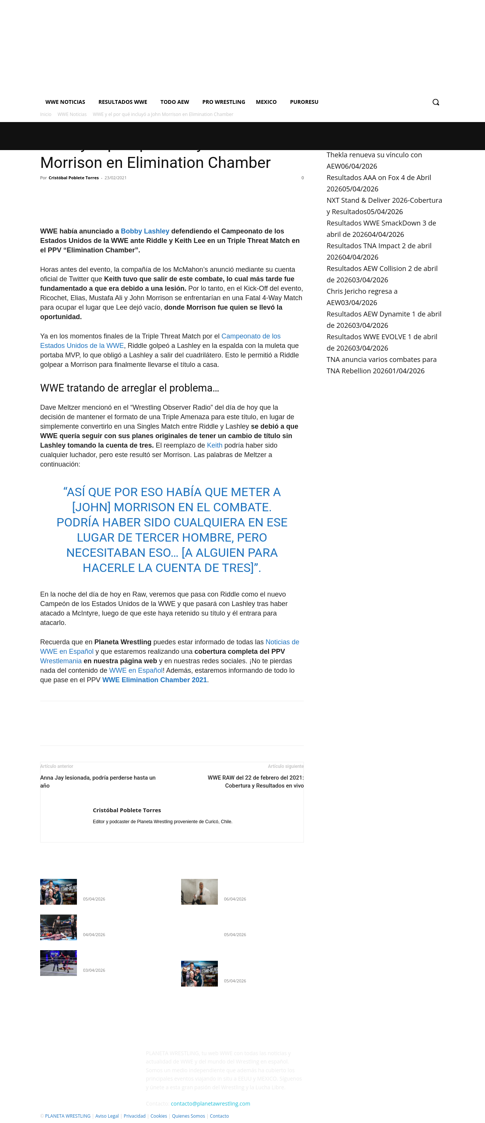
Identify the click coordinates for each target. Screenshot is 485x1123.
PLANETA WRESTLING (68, 1116)
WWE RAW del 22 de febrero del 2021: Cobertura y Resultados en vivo (256, 781)
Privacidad (135, 1116)
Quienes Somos (188, 1116)
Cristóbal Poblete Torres (74, 177)
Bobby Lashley (145, 231)
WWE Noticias (72, 114)
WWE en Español (136, 670)
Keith (214, 445)
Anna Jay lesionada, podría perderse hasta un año (98, 781)
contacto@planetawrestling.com (210, 1103)
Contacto (219, 1116)
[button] (436, 102)
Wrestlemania (61, 661)
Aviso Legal (107, 1116)
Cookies (158, 1116)
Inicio (46, 114)
